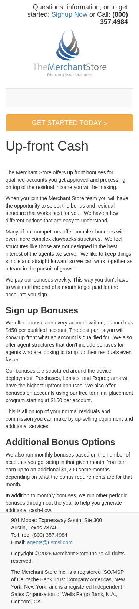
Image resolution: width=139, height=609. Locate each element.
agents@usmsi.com (50, 542)
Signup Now (69, 14)
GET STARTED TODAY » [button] (69, 123)
